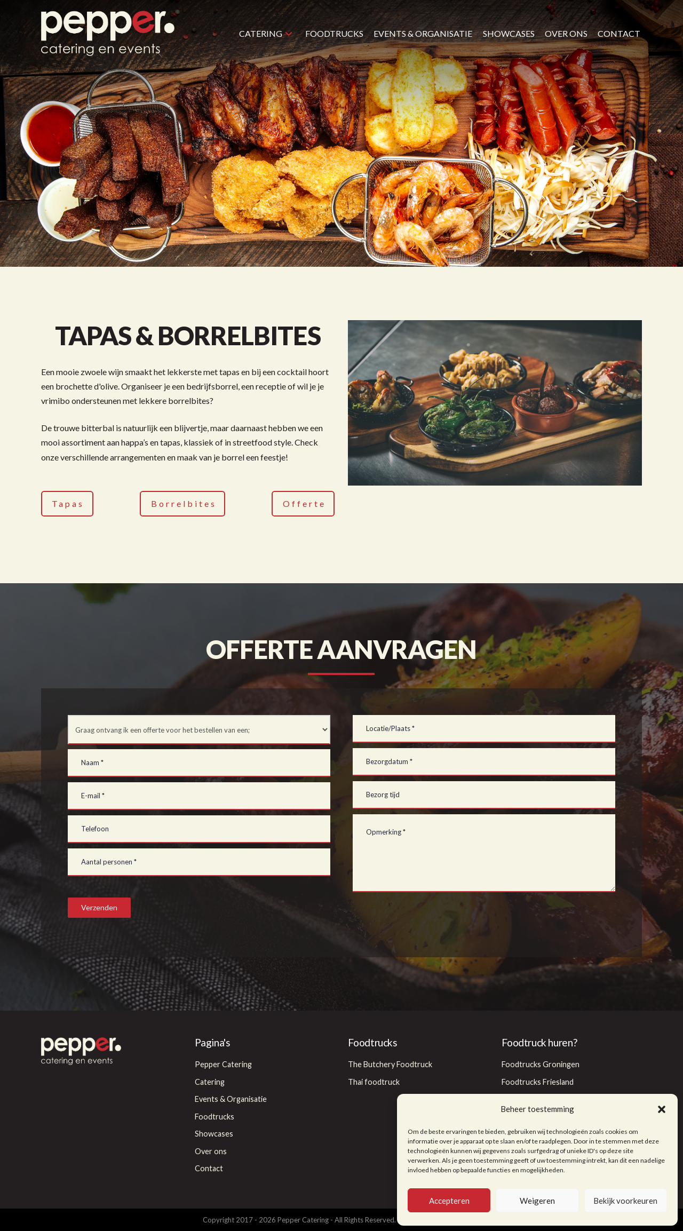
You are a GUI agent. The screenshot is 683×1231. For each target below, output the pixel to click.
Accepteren (449, 1200)
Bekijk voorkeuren (625, 1200)
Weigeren (537, 1200)
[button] (661, 1109)
